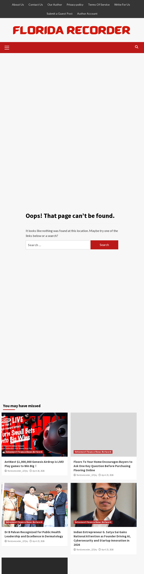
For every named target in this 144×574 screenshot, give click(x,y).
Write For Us (122, 4)
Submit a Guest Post (60, 13)
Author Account (87, 13)
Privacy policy (75, 4)
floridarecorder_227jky (18, 470)
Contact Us (36, 4)
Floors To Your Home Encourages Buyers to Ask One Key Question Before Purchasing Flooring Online (103, 466)
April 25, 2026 (107, 475)
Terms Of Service (99, 4)
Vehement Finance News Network (24, 451)
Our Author (54, 4)
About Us (18, 4)
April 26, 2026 (38, 470)
